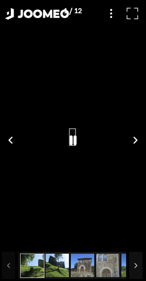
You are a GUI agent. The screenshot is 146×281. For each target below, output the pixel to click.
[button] (20, 240)
